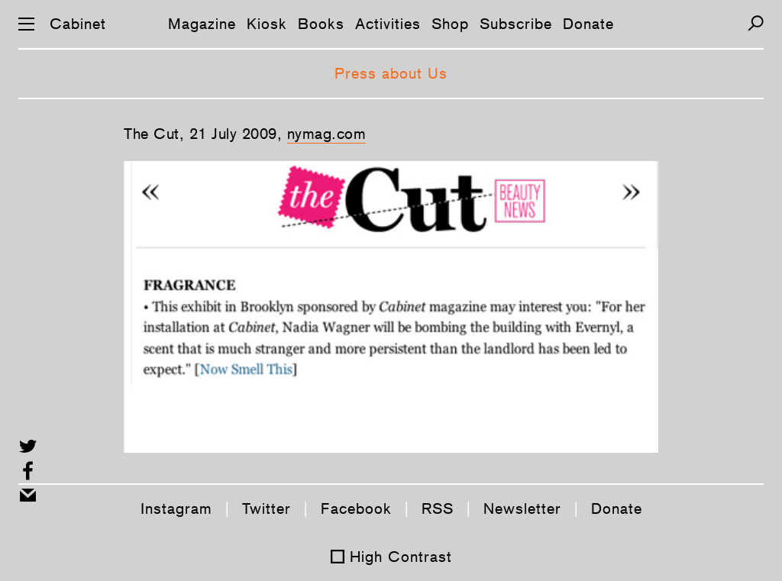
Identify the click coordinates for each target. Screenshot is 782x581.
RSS (438, 508)
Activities (388, 24)
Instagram (176, 508)
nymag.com (327, 133)
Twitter (266, 508)
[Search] (756, 23)
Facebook (356, 508)
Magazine (202, 24)
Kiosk (267, 24)
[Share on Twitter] (27, 446)
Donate (588, 24)
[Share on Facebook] (27, 470)
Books (321, 24)
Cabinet (78, 23)
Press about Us (391, 73)
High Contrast (401, 556)
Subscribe (516, 24)
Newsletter (522, 508)
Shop (450, 24)
